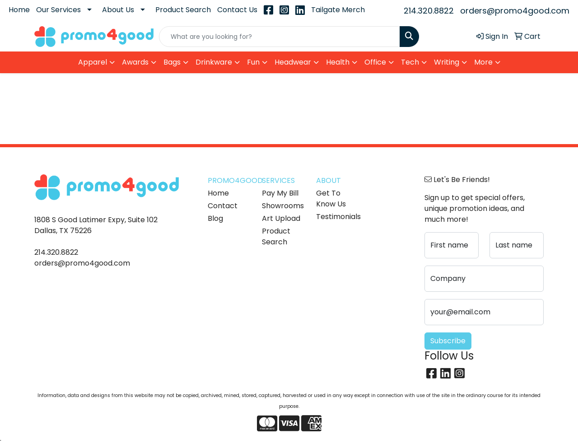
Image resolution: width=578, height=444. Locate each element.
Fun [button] (253, 62)
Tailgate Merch (338, 10)
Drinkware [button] (214, 62)
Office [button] (375, 62)
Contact (223, 206)
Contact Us (237, 10)
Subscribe (448, 341)
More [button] (483, 62)
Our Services (58, 10)
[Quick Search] (279, 36)
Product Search (183, 10)
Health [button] (338, 62)
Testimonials (337, 216)
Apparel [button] (92, 62)
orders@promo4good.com (514, 10)
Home (19, 10)
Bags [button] (172, 62)
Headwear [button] (293, 62)
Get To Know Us (331, 198)
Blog (215, 218)
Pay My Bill (280, 193)
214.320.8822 (429, 10)
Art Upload (281, 218)
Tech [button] (410, 62)
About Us (118, 10)
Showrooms (283, 206)
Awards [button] (135, 62)
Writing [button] (446, 62)
